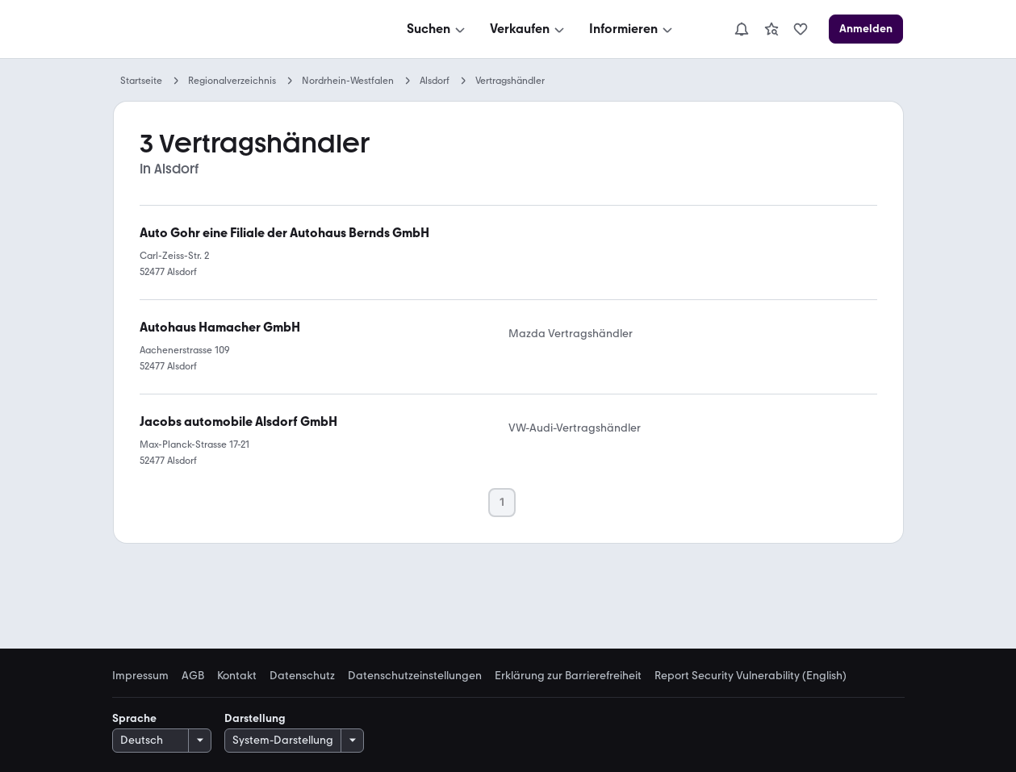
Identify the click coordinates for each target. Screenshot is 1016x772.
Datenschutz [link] (302, 676)
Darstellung (255, 718)
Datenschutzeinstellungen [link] (415, 676)
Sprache (134, 718)
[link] (771, 29)
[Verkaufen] (528, 29)
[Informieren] (632, 29)
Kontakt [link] (237, 676)
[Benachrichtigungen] (741, 29)
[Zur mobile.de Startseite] (235, 29)
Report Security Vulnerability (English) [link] (750, 676)
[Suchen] (437, 29)
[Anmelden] (866, 29)
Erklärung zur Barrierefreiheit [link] (568, 676)
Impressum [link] (140, 676)
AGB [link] (193, 676)
